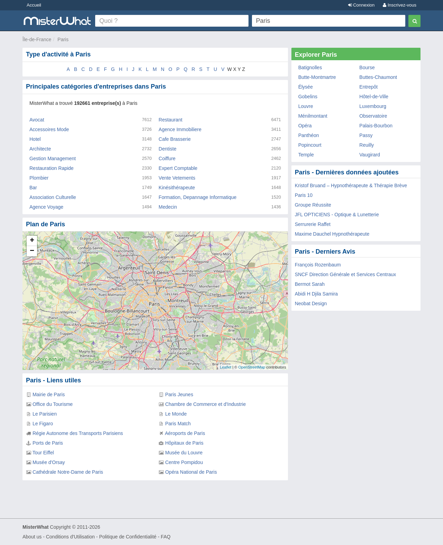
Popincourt (310, 145)
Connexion (361, 5)
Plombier (38, 178)
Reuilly (366, 145)
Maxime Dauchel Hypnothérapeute (332, 234)
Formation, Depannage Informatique (197, 197)
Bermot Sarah (310, 284)
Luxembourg (372, 106)
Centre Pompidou (184, 462)
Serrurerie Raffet (313, 224)
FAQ (166, 536)
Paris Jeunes (179, 394)
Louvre (305, 106)
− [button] (32, 251)
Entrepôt (368, 87)
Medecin (168, 207)
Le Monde (176, 414)
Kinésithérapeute (177, 187)
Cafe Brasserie (175, 139)
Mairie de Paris (49, 394)
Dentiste (167, 149)
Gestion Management (52, 158)
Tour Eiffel (43, 452)
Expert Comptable (178, 168)
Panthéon (308, 135)
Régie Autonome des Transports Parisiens (78, 433)
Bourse (366, 67)
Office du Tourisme (53, 404)
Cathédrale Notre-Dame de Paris (68, 472)
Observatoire (373, 116)
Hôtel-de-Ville (373, 96)
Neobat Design (311, 303)
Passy (365, 135)
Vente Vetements (177, 178)
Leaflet (225, 367)
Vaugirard (369, 154)
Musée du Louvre (183, 452)
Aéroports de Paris (185, 433)
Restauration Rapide (51, 168)
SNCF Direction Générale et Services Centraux (345, 274)
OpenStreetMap (251, 367)
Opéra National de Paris (191, 472)
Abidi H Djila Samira (316, 294)
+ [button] (32, 241)
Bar (33, 187)
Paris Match (178, 423)
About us (32, 536)
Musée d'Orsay (49, 462)
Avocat (36, 119)
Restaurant (170, 119)
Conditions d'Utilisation (70, 536)
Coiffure (167, 158)
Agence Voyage (46, 207)
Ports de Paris (48, 443)
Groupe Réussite (313, 205)
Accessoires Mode (49, 129)
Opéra (305, 125)
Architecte (40, 149)
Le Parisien (45, 414)
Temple (306, 154)
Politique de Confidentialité (127, 536)
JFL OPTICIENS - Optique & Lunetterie (337, 214)
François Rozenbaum (318, 264)
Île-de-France (36, 39)
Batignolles (310, 67)
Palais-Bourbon (375, 125)
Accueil (34, 5)
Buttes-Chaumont (378, 77)
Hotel (35, 139)
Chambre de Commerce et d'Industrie (205, 404)
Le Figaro (43, 423)
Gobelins (307, 96)
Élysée (305, 87)
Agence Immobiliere (180, 129)
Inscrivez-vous (399, 5)
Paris (63, 39)
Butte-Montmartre (317, 77)
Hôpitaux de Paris (184, 443)
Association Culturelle (52, 197)
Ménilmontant (312, 116)
